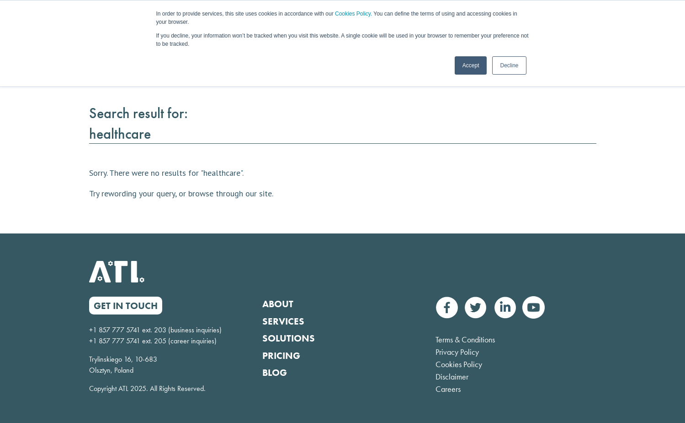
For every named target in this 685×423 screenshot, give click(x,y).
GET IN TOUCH (126, 305)
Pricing (281, 355)
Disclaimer (451, 376)
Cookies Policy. (353, 14)
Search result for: (138, 113)
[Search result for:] (342, 134)
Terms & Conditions (465, 339)
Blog (274, 372)
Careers (448, 389)
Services (283, 321)
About (277, 304)
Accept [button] (470, 65)
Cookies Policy (458, 364)
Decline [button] (509, 65)
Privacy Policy (457, 352)
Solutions (288, 338)
